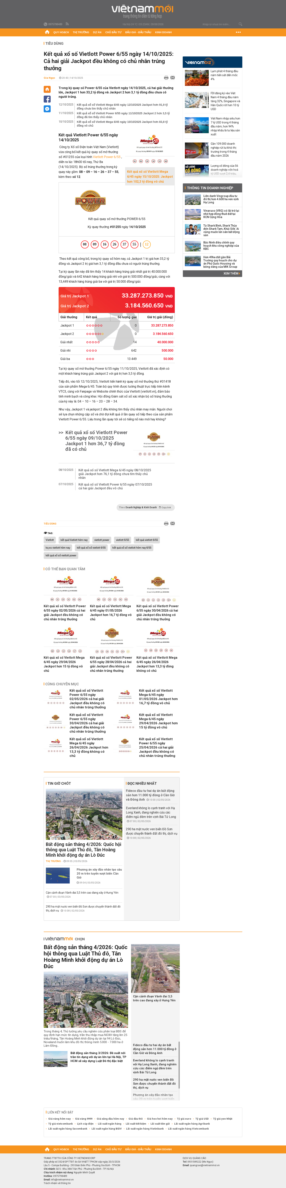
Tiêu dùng (54, 43)
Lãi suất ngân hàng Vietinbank (145, 1128)
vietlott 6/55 (122, 540)
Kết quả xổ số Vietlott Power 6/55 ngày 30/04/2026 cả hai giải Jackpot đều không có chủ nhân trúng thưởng (157, 612)
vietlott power (101, 540)
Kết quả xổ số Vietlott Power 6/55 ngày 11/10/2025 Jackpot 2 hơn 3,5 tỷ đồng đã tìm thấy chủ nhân (123, 115)
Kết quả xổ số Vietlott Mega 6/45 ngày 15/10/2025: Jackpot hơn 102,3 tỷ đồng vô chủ (150, 176)
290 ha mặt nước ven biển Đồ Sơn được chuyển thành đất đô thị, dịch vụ (154, 1083)
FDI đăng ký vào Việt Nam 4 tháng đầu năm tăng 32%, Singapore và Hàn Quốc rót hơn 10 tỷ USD (225, 101)
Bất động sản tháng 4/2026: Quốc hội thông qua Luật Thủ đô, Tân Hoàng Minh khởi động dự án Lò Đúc (83, 850)
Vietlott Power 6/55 (106, 157)
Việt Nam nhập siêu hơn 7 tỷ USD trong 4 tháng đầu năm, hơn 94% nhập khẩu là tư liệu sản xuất (225, 126)
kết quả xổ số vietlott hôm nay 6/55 (131, 547)
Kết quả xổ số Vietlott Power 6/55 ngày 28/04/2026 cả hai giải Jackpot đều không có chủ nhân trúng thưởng (111, 664)
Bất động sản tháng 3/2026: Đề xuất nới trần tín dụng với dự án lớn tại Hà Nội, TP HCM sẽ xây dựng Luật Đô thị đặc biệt (98, 1057)
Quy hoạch (61, 32)
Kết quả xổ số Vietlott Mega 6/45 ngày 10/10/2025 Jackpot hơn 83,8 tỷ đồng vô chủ (122, 123)
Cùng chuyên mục (62, 684)
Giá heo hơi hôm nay (160, 1118)
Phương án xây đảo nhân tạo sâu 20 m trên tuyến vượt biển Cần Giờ (99, 873)
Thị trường (81, 32)
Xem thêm (232, 273)
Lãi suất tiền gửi (160, 1123)
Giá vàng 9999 (83, 1118)
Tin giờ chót (59, 783)
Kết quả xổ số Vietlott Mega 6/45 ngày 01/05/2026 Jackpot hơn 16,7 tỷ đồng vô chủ (111, 612)
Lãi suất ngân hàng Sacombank (67, 1128)
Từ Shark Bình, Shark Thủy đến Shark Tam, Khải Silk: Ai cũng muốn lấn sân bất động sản (221, 230)
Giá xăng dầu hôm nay (110, 1118)
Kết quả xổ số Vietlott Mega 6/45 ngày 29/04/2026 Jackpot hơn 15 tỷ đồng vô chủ (64, 664)
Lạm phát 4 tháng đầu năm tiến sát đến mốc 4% (224, 75)
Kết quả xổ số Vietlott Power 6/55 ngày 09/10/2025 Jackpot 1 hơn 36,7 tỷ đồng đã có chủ (96, 441)
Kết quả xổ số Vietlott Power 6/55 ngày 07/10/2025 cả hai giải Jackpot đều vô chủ (115, 486)
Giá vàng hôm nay (59, 1118)
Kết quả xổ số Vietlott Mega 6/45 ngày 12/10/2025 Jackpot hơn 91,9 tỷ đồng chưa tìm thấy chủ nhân (122, 106)
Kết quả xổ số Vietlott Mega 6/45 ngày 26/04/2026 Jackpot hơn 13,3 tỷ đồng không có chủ (156, 664)
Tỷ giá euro (184, 1118)
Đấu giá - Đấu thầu (138, 32)
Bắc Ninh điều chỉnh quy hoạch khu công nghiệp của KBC (221, 245)
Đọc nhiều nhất (142, 783)
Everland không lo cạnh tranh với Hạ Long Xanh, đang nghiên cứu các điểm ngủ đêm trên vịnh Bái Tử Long (151, 812)
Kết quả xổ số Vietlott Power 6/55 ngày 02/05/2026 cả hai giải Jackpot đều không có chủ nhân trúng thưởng (65, 612)
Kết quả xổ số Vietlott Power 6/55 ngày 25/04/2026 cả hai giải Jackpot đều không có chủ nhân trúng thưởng (157, 747)
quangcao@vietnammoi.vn (205, 1165)
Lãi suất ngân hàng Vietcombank (188, 1128)
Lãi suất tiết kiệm (136, 1123)
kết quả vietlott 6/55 (147, 540)
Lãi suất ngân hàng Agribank (192, 1123)
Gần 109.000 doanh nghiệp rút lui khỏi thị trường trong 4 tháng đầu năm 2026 (224, 149)
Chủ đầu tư (113, 32)
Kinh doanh (163, 32)
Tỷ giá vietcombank (60, 1123)
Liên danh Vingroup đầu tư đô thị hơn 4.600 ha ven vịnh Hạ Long (221, 199)
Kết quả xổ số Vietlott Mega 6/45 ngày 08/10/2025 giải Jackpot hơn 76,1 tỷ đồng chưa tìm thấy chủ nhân (114, 474)
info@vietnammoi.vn (62, 1179)
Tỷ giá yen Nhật (222, 1118)
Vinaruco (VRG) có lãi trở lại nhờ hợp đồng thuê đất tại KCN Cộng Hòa (221, 214)
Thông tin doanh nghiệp (210, 188)
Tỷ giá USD (202, 1118)
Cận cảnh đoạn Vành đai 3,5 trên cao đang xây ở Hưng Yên (82, 892)
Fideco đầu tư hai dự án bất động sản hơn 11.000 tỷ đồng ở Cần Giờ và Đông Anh (150, 795)
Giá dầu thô (136, 1118)
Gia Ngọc (49, 77)
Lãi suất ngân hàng (109, 1123)
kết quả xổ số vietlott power (61, 555)
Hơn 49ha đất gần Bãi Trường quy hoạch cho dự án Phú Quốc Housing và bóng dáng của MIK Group (220, 262)
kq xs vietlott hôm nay (58, 547)
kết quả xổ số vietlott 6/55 (91, 547)
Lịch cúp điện (85, 1123)
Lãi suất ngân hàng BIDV (107, 1128)
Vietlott (50, 540)
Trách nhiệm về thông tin (57, 1183)
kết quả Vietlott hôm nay (74, 540)
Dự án (97, 32)
